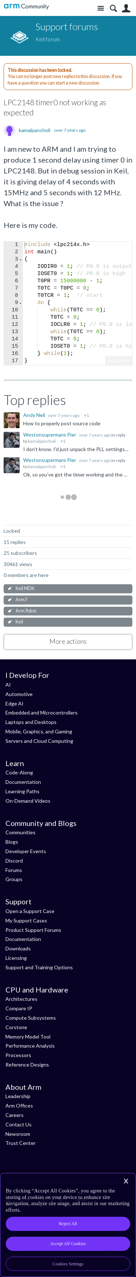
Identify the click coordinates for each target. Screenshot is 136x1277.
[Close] (126, 1181)
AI (8, 685)
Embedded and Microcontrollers (41, 712)
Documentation (23, 782)
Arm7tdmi (26, 611)
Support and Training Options (39, 967)
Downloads (18, 948)
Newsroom (17, 1134)
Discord (14, 861)
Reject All (68, 1223)
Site (100, 8)
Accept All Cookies (68, 1243)
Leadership (17, 1096)
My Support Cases (26, 920)
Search (113, 8)
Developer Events (25, 851)
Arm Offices (19, 1105)
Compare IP (18, 1008)
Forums (13, 870)
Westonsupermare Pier (50, 434)
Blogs (11, 842)
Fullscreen (118, 360)
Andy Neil (34, 415)
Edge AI (14, 703)
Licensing (16, 958)
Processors (18, 1055)
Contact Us (18, 1124)
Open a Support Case (29, 911)
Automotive (19, 694)
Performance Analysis (30, 1046)
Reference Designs (27, 1064)
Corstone (16, 1027)
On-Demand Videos (27, 801)
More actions (68, 641)
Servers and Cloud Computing (39, 741)
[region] (68, 1225)
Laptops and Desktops (31, 722)
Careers (14, 1115)
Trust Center (20, 1143)
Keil (19, 622)
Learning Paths (22, 791)
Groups (13, 879)
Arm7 (21, 599)
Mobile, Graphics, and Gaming (38, 731)
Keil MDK (25, 588)
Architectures (21, 999)
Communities (20, 832)
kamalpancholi (34, 130)
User (126, 8)
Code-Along (19, 772)
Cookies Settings (68, 1263)
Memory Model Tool (27, 1037)
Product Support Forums (33, 930)
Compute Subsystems (30, 1018)
